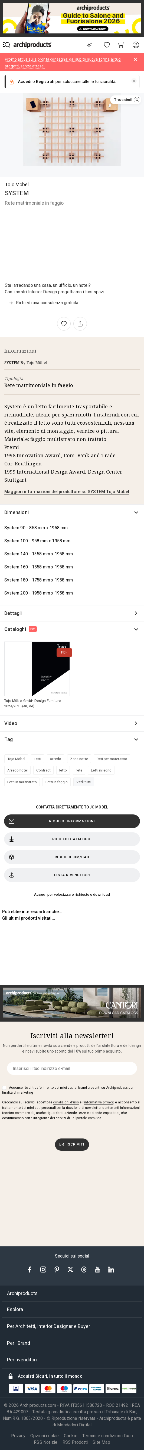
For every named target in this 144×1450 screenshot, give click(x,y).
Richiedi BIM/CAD (49, 857)
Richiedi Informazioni (52, 821)
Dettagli (13, 613)
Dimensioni (16, 512)
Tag (8, 739)
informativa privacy (98, 1102)
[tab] (72, 1293)
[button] (134, 80)
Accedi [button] (24, 81)
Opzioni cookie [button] (44, 1436)
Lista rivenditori (49, 875)
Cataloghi (20, 629)
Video (10, 723)
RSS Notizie (45, 1442)
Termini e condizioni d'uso (107, 1435)
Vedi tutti (83, 782)
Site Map (101, 1442)
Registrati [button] (45, 81)
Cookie (70, 1435)
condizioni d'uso (66, 1102)
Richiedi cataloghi (50, 839)
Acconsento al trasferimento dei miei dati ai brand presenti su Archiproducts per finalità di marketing (67, 1090)
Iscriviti (72, 1144)
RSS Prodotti (75, 1442)
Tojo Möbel (17, 184)
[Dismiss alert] (135, 59)
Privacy (18, 1435)
